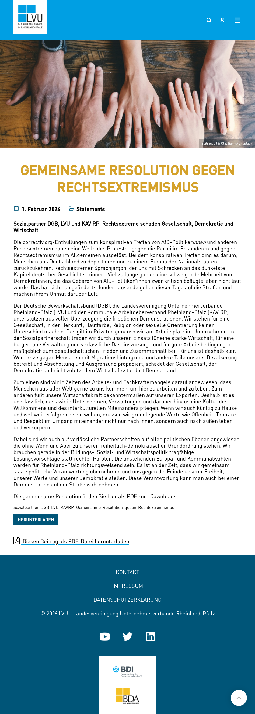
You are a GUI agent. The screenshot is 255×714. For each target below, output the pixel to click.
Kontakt (127, 572)
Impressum (127, 586)
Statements (90, 209)
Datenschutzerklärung (127, 599)
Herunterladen (36, 519)
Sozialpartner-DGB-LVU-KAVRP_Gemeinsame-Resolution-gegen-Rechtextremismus (93, 507)
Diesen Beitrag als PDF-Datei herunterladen (71, 541)
